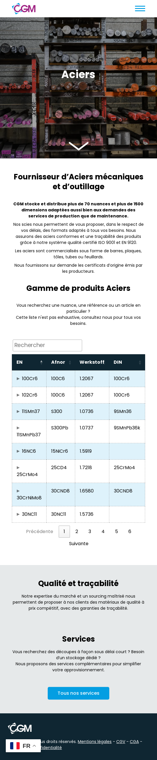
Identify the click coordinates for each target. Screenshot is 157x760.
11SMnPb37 (29, 434)
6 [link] (129, 531)
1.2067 (86, 378)
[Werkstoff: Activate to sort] (92, 362)
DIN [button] (118, 362)
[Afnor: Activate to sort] (61, 362)
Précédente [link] (39, 531)
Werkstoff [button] (92, 362)
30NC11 (29, 514)
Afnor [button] (58, 362)
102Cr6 (29, 395)
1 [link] (64, 531)
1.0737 (86, 427)
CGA (134, 741)
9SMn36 (123, 411)
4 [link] (103, 531)
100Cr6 (30, 378)
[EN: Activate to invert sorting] (29, 362)
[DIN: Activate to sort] (127, 362)
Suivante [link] (78, 543)
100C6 (58, 378)
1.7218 (86, 467)
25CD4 (59, 467)
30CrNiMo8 (29, 497)
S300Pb (59, 427)
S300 (56, 411)
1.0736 (86, 411)
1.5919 (86, 451)
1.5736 (86, 514)
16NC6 (29, 451)
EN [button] (19, 362)
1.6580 (87, 491)
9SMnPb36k (127, 427)
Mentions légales (95, 741)
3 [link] (89, 531)
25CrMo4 (27, 474)
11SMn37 (31, 411)
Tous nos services (78, 695)
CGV (120, 741)
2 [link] (76, 531)
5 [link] (116, 531)
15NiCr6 (59, 451)
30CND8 (60, 491)
